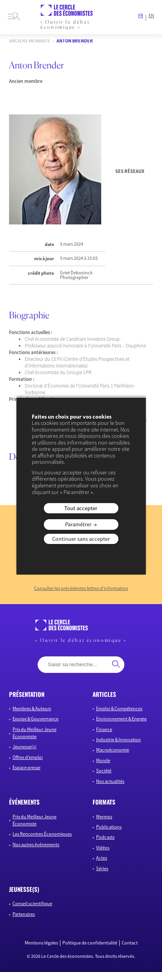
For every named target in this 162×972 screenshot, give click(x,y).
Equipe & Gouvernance (35, 719)
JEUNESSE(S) (24, 889)
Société (103, 771)
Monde (103, 760)
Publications (109, 827)
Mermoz (104, 816)
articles (104, 694)
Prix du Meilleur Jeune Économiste (34, 732)
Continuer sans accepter (81, 538)
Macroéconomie (112, 750)
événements (24, 801)
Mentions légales (41, 943)
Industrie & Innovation (118, 739)
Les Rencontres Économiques (42, 834)
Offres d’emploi (28, 757)
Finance (104, 729)
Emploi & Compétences (119, 708)
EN (151, 15)
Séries (102, 868)
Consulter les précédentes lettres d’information (81, 588)
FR (140, 15)
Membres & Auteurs (32, 708)
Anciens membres (29, 41)
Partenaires (24, 914)
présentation (26, 694)
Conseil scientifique (32, 903)
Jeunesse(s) (24, 747)
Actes (101, 858)
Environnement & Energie (121, 719)
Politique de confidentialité (89, 943)
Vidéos (102, 848)
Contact (130, 943)
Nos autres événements (36, 844)
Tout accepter (80, 508)
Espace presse (26, 767)
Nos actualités (110, 781)
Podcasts (105, 837)
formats (104, 801)
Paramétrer (78, 524)
